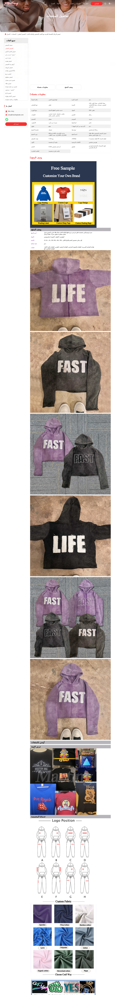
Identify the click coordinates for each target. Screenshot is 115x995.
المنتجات (65, 3)
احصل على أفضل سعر (87, 64)
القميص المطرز (22, 34)
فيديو (72, 3)
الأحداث (79, 3)
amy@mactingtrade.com (16, 115)
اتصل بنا (86, 3)
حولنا (58, 3)
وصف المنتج (69, 87)
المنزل (53, 3)
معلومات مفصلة (42, 87)
